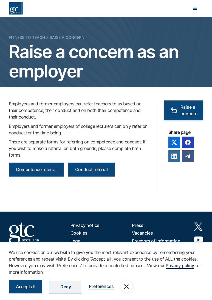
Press (137, 225)
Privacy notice (85, 225)
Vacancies (142, 233)
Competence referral (36, 169)
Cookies (78, 233)
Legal (75, 241)
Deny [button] (65, 286)
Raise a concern (67, 37)
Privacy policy (180, 265)
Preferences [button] (101, 286)
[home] (16, 8)
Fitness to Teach (27, 37)
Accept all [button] (25, 286)
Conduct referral (91, 169)
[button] (195, 8)
